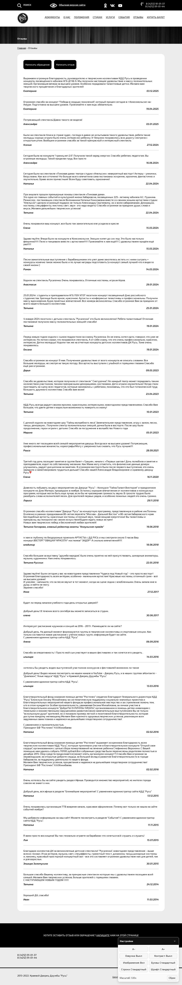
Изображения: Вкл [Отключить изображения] (133, 962)
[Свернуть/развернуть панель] (174, 941)
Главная (21, 47)
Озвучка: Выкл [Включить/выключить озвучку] (133, 955)
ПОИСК (27, 4)
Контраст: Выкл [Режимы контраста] (163, 955)
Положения (81, 17)
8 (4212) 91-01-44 (155, 6)
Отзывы (138, 17)
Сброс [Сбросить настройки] (172, 977)
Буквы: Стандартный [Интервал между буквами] (163, 962)
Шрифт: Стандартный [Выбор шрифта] (163, 969)
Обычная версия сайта (72, 4)
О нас (67, 17)
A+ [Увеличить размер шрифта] (163, 949)
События (124, 17)
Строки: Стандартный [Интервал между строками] (133, 969)
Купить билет (156, 17)
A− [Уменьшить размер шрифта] (133, 949)
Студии (97, 17)
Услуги (110, 17)
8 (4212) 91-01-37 (155, 3)
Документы (52, 17)
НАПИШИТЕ (103, 934)
